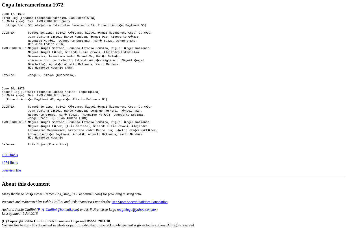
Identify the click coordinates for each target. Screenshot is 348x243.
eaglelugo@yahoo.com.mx (137, 221)
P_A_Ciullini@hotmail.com (58, 221)
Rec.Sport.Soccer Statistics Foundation (140, 214)
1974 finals (10, 175)
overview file (11, 182)
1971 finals (10, 167)
